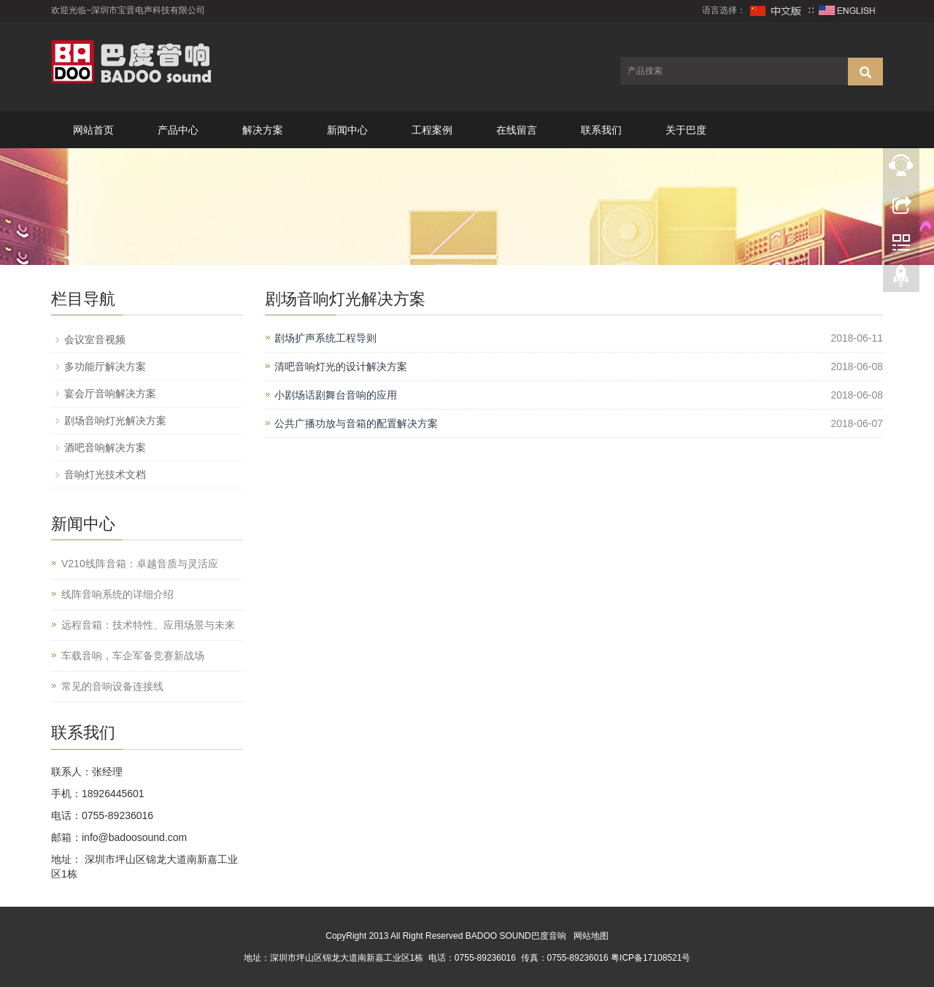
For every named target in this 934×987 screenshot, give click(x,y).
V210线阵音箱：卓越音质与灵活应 (139, 563)
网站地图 (591, 936)
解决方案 (262, 130)
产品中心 (178, 130)
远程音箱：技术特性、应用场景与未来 (148, 625)
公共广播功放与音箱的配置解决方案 (356, 423)
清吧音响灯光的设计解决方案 (340, 366)
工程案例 (432, 130)
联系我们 (601, 130)
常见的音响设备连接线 (112, 686)
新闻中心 (347, 130)
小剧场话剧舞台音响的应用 (335, 395)
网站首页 (93, 130)
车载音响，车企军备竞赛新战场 (132, 655)
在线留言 (516, 130)
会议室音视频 (95, 339)
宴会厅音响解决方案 (110, 393)
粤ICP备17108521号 (650, 958)
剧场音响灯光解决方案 (115, 420)
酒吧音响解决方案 (105, 447)
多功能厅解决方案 (105, 366)
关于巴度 (685, 130)
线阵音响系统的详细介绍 (117, 594)
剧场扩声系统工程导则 (325, 338)
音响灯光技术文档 (105, 474)
